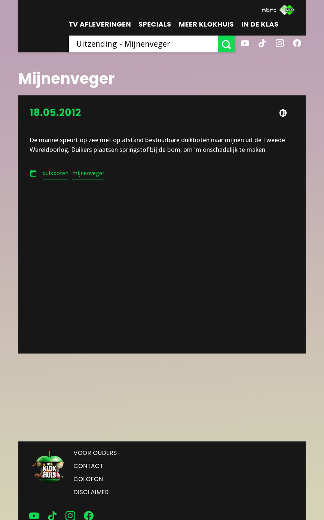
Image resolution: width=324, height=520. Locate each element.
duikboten (55, 173)
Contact (88, 466)
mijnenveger (88, 173)
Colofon (88, 479)
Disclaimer (91, 492)
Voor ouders (95, 453)
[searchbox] (143, 44)
